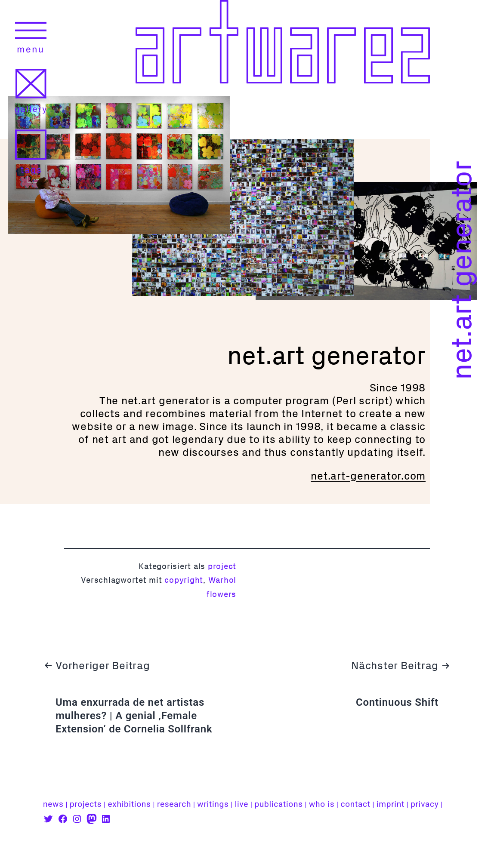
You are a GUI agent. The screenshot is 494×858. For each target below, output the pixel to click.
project (222, 566)
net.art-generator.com (368, 476)
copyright (183, 580)
